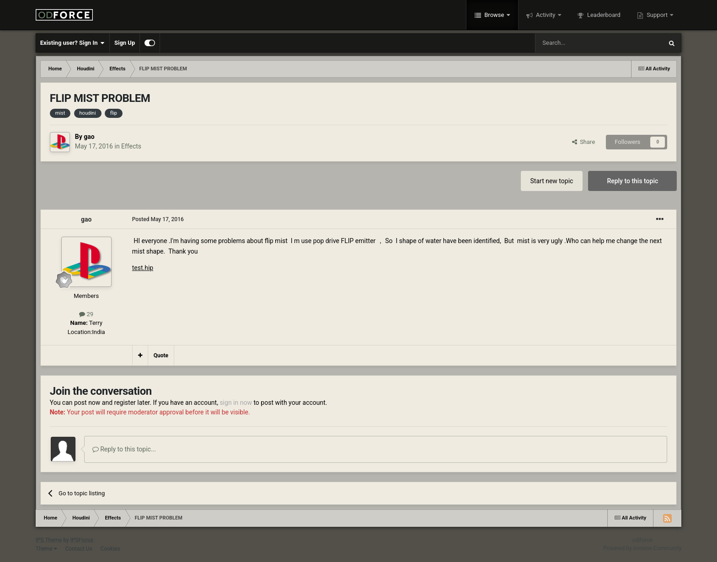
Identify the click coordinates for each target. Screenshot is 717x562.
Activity (546, 14)
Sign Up (124, 42)
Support (657, 14)
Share (583, 141)
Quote (161, 355)
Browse (494, 14)
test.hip (142, 267)
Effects (131, 146)
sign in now (235, 402)
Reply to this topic (632, 181)
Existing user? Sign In (72, 43)
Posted (158, 219)
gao (89, 136)
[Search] (577, 43)
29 (86, 314)
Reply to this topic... (124, 449)
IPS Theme (49, 540)
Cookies (110, 549)
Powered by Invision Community (643, 548)
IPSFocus (81, 540)
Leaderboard (603, 14)
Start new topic (551, 181)
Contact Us (78, 549)
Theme (46, 549)
